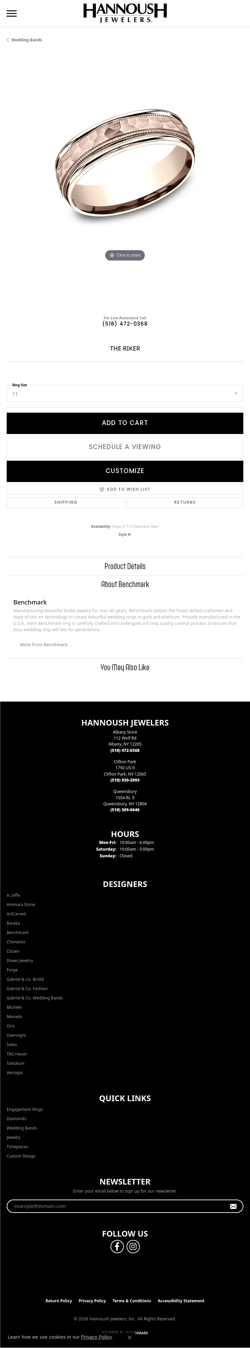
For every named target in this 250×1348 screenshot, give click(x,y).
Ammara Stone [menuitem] (21, 904)
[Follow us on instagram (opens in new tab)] (133, 1246)
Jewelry (13, 1137)
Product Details (125, 566)
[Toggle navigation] (11, 13)
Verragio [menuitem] (15, 1072)
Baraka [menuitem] (13, 923)
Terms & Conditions (132, 1301)
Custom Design (21, 1156)
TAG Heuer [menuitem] (17, 1054)
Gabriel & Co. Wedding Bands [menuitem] (35, 998)
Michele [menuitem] (14, 1007)
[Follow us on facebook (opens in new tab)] (117, 1246)
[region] (125, 181)
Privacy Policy (92, 1301)
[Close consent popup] (129, 1337)
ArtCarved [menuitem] (16, 914)
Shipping (66, 502)
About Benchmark (125, 584)
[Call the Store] (125, 750)
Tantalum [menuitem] (16, 1063)
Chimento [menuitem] (16, 942)
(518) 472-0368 (125, 324)
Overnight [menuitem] (16, 1035)
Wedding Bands (26, 40)
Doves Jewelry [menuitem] (20, 960)
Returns (185, 502)
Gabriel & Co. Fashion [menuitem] (27, 988)
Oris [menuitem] (11, 1026)
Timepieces (17, 1147)
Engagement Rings (25, 1109)
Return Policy (59, 1301)
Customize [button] (125, 471)
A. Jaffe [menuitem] (13, 895)
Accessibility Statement (181, 1301)
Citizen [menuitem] (13, 951)
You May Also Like (125, 667)
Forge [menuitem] (12, 970)
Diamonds (16, 1118)
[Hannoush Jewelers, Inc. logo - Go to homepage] (125, 13)
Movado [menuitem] (14, 1016)
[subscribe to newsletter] (233, 1206)
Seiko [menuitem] (12, 1044)
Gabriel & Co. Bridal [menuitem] (25, 979)
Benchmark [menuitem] (18, 932)
